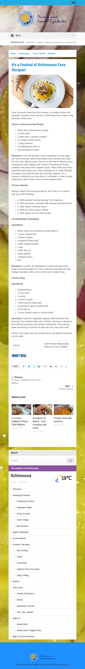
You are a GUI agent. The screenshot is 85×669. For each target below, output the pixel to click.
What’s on (16, 618)
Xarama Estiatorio (58, 387)
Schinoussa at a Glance (25, 501)
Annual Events (22, 624)
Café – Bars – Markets (25, 612)
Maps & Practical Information (23, 636)
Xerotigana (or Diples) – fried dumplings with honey (40, 423)
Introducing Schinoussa (21, 495)
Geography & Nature (24, 507)
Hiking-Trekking (23, 575)
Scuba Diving (22, 563)
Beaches (16, 581)
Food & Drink (39, 53)
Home (13, 53)
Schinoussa (24, 53)
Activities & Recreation (21, 544)
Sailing (19, 557)
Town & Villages (23, 520)
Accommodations (19, 538)
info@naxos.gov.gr (62, 664)
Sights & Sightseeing (20, 532)
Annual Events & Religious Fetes (29, 630)
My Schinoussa (22, 526)
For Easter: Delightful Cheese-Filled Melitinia (27, 380)
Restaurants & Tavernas (25, 606)
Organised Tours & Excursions (28, 569)
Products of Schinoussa (25, 593)
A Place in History (23, 513)
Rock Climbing (22, 550)
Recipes (52, 53)
